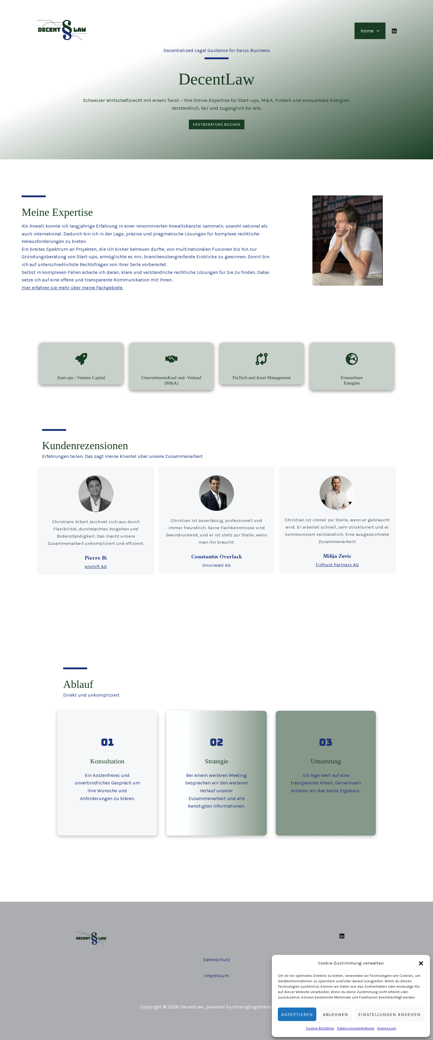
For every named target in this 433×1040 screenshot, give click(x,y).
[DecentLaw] (62, 30)
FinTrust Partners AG (339, 564)
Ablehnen (335, 1014)
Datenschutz (216, 957)
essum (222, 973)
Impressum (386, 1028)
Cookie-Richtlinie (320, 1028)
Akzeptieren (297, 1014)
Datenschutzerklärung (355, 1028)
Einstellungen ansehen (389, 1014)
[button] (421, 963)
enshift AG (94, 566)
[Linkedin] (394, 31)
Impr (209, 973)
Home (371, 31)
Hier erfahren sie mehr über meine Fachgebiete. (73, 287)
